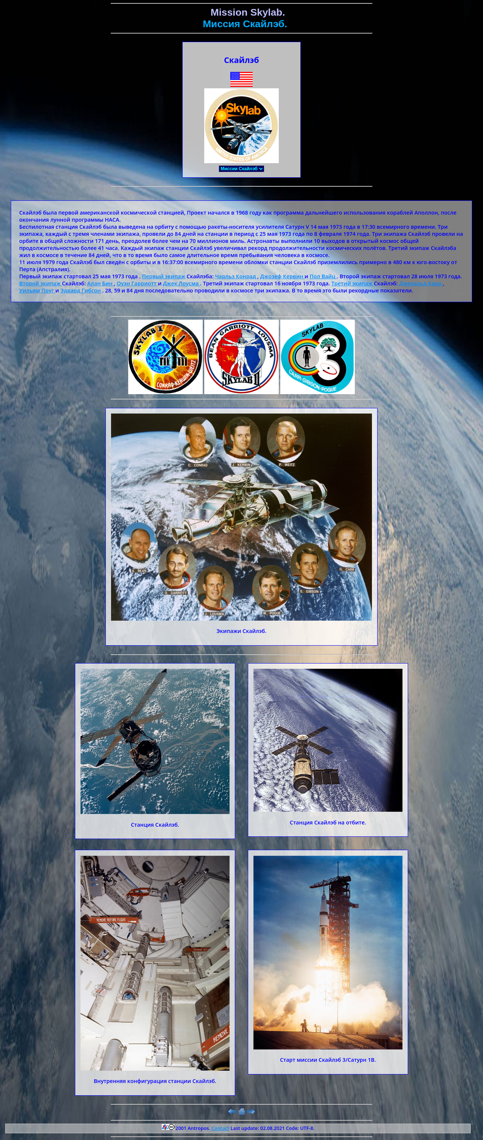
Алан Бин (100, 283)
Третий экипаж (352, 283)
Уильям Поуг (37, 290)
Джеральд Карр (421, 283)
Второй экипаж (40, 283)
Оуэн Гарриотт (137, 283)
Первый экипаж (163, 276)
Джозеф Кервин (282, 276)
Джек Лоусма (181, 283)
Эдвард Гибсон (81, 290)
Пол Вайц (323, 276)
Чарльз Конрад (236, 276)
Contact (220, 1128)
